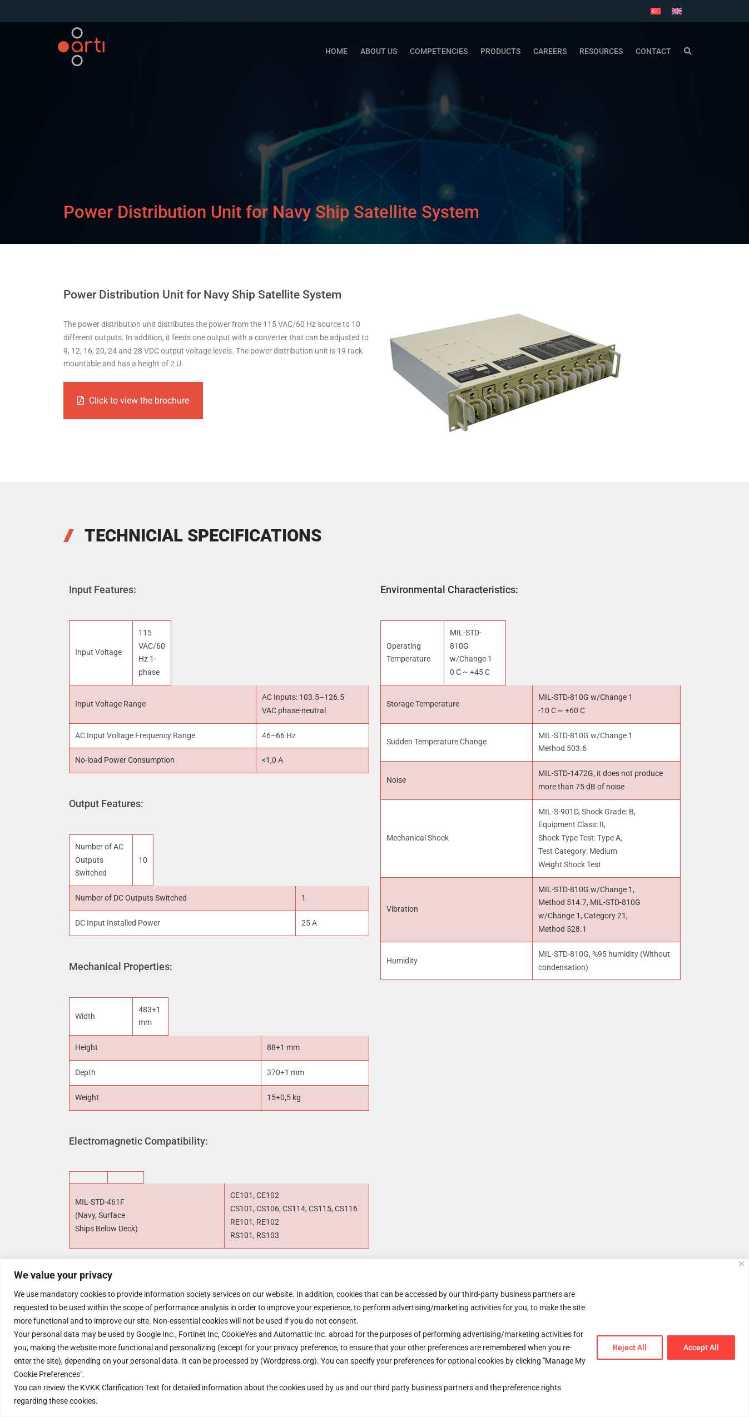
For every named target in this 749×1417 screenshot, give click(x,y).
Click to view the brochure (133, 400)
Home (336, 50)
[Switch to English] (676, 11)
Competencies (439, 50)
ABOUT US (378, 50)
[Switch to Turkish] (655, 11)
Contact (653, 50)
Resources (601, 50)
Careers (550, 50)
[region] (374, 1338)
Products (500, 50)
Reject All (630, 1347)
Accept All (701, 1347)
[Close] (741, 1263)
